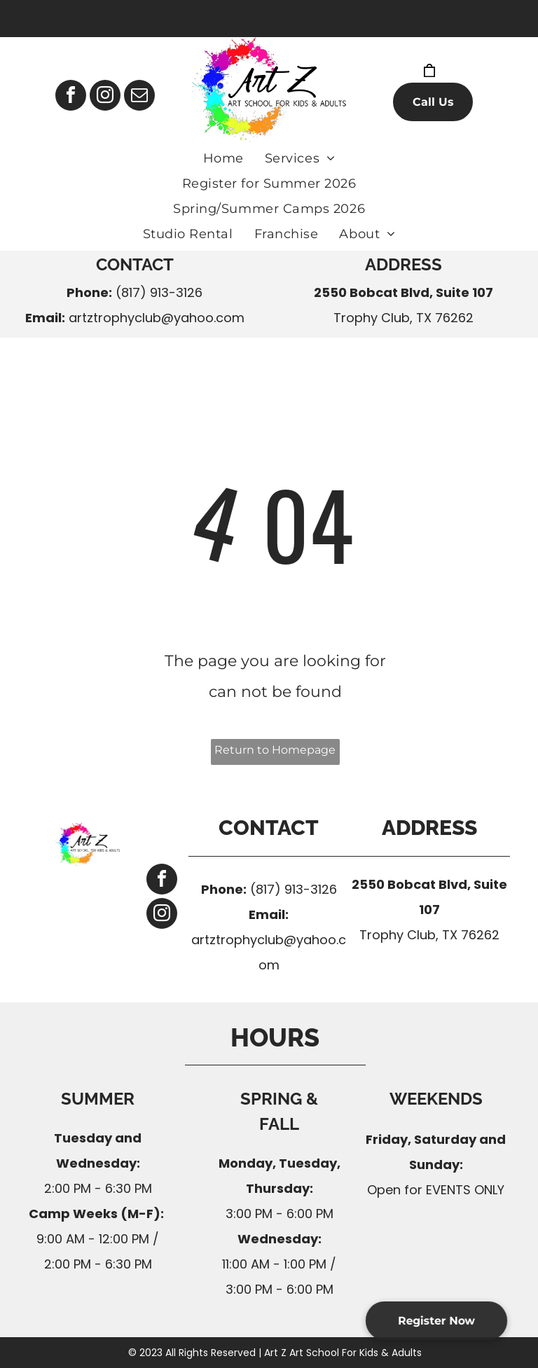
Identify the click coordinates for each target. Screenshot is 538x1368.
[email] (139, 97)
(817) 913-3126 (159, 292)
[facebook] (70, 97)
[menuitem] (223, 158)
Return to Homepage (275, 749)
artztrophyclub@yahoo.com (156, 317)
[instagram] (105, 97)
